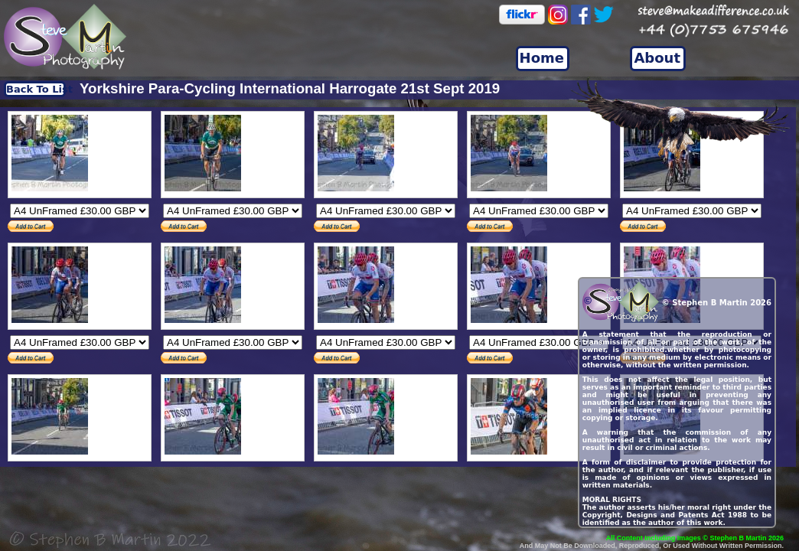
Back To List (36, 89)
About (657, 58)
